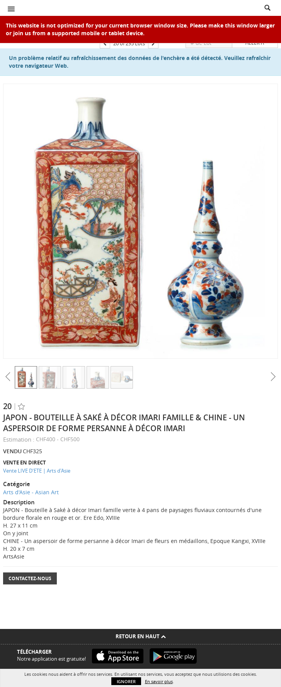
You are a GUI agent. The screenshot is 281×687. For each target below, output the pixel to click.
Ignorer (126, 681)
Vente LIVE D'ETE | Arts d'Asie (36, 470)
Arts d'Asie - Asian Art (31, 492)
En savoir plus (159, 681)
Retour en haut (141, 636)
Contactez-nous (30, 578)
